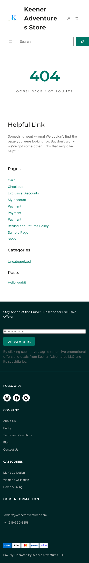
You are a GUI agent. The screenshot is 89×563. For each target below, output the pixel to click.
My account (17, 200)
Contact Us (10, 449)
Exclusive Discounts (23, 193)
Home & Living (13, 487)
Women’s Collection (16, 479)
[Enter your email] (44, 331)
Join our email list (19, 341)
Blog (6, 442)
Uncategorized (19, 261)
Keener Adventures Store (40, 18)
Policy (7, 428)
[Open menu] (10, 41)
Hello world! (17, 282)
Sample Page (18, 232)
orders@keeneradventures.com (25, 515)
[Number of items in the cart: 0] (77, 18)
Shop (12, 239)
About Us (9, 421)
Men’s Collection (14, 472)
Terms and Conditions (17, 435)
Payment (14, 206)
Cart (11, 180)
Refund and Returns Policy (28, 226)
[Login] (69, 18)
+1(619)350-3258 (16, 522)
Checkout (15, 187)
